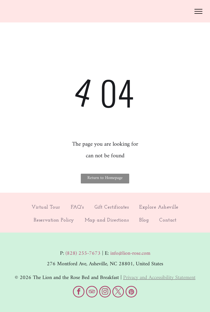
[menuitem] (46, 207)
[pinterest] (131, 292)
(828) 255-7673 (83, 253)
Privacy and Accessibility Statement (159, 277)
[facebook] (78, 292)
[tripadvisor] (92, 292)
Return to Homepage (105, 178)
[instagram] (105, 292)
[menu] (198, 11)
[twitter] (118, 292)
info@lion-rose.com (130, 253)
